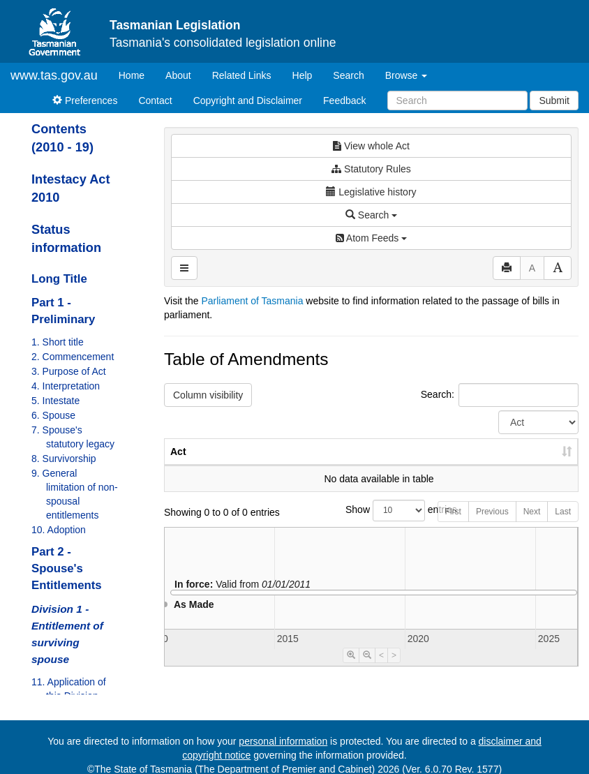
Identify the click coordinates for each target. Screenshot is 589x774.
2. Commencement (72, 356)
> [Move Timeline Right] (394, 669)
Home (137, 74)
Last (563, 525)
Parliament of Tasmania (252, 300)
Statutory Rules (371, 168)
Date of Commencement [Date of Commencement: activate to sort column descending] (505, 458)
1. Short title (57, 342)
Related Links (241, 75)
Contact (155, 100)
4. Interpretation (65, 386)
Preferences (84, 100)
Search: (500, 395)
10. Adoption (58, 529)
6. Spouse (53, 415)
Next (532, 525)
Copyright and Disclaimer (247, 100)
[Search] (457, 100)
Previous (492, 525)
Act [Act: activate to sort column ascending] (178, 465)
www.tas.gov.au (54, 75)
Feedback (344, 100)
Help (302, 75)
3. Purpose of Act (68, 371)
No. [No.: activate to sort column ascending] (346, 465)
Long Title (59, 278)
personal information (283, 741)
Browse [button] (406, 75)
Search (348, 75)
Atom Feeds (371, 238)
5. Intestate (55, 400)
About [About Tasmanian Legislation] (178, 75)
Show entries (371, 524)
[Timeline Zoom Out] (367, 669)
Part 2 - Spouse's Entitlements (66, 568)
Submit (554, 100)
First (453, 525)
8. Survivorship (63, 458)
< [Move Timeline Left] (381, 669)
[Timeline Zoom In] (351, 669)
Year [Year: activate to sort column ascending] (408, 465)
